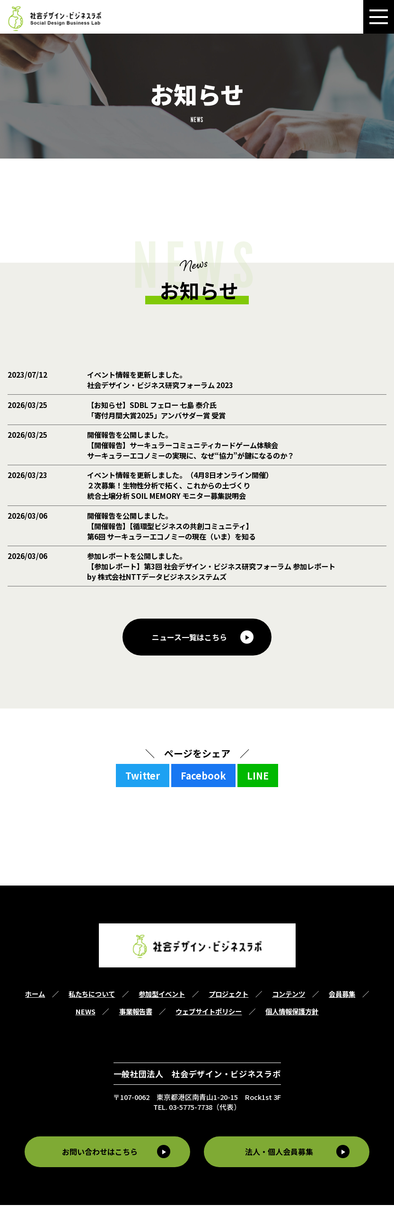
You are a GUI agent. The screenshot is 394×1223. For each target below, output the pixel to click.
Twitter (142, 794)
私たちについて (92, 1012)
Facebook (203, 794)
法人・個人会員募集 (281, 1170)
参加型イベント (162, 1012)
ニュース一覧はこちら (189, 655)
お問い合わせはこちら (98, 1170)
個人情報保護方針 (291, 1030)
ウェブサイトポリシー (208, 1030)
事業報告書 (135, 1030)
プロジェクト (228, 1012)
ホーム (35, 1012)
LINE (258, 794)
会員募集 (342, 1012)
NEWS (86, 1030)
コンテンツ (288, 1012)
